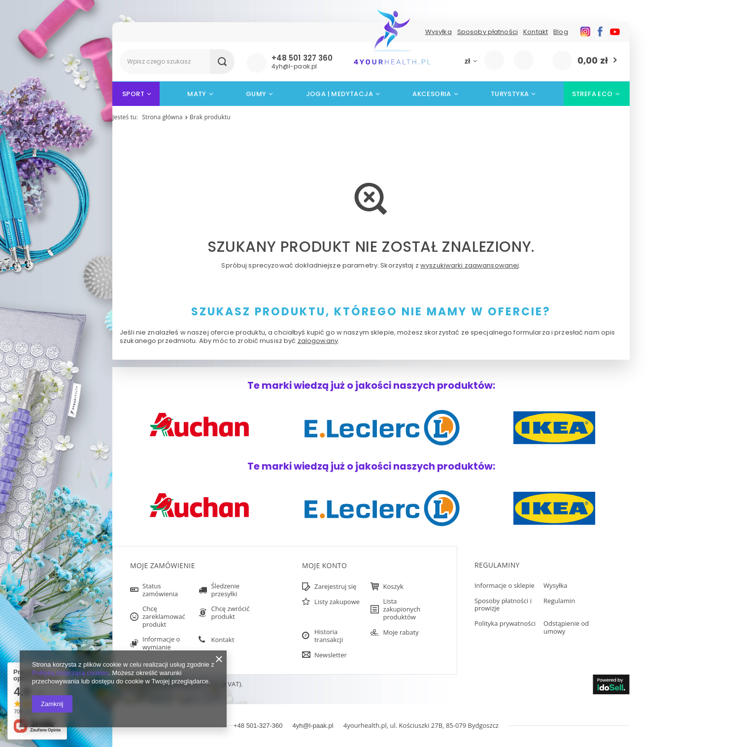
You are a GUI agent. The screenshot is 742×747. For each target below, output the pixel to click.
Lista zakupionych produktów (401, 609)
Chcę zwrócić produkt (230, 612)
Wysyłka (438, 31)
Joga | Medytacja (339, 94)
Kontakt (535, 31)
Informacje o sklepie (504, 586)
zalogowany (318, 340)
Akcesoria (431, 94)
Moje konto (324, 565)
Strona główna (162, 117)
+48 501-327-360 (258, 725)
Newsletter (330, 655)
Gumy (256, 94)
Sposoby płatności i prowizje (503, 604)
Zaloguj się (499, 60)
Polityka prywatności (505, 624)
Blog (560, 31)
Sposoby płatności (487, 31)
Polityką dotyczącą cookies (70, 673)
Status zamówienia (160, 590)
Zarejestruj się (335, 587)
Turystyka (510, 94)
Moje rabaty (400, 633)
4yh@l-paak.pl (312, 725)
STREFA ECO (592, 94)
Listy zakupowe (525, 59)
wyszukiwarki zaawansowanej (469, 265)
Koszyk (393, 587)
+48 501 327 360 (302, 58)
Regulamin (559, 601)
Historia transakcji (328, 636)
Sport (133, 94)
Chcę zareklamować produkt (163, 616)
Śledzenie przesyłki (225, 590)
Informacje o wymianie (161, 643)
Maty (196, 94)
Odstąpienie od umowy (566, 627)
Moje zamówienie (162, 565)
